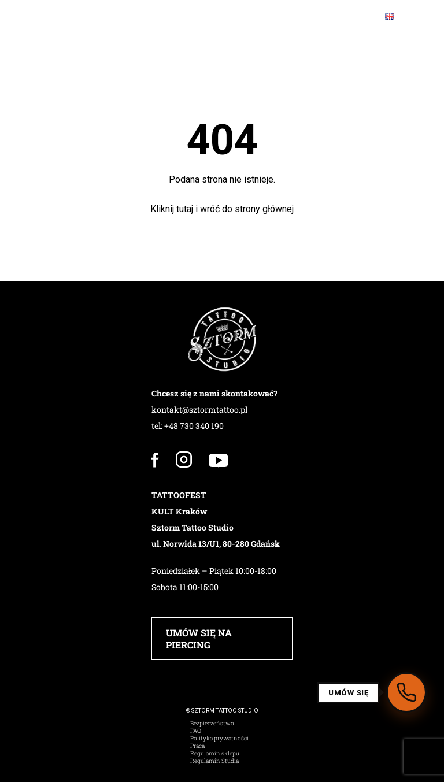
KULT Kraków (179, 511)
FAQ (195, 731)
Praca (197, 746)
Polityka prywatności (219, 738)
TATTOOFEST (178, 495)
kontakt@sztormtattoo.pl (199, 409)
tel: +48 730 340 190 (187, 425)
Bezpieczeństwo (212, 723)
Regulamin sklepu (214, 753)
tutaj (184, 208)
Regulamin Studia (214, 761)
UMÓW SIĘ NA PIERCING (199, 639)
